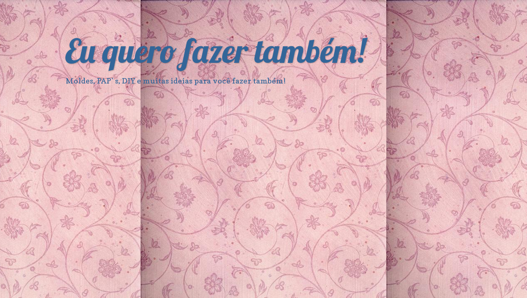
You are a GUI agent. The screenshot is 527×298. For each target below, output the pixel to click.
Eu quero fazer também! (215, 50)
